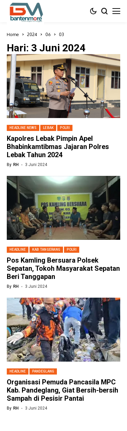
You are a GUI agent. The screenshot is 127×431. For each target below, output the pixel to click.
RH (16, 164)
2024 (32, 34)
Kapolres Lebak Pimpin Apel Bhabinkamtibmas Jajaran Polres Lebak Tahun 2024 (58, 146)
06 (48, 34)
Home (13, 34)
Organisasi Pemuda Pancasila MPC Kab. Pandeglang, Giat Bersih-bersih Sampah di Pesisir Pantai (62, 390)
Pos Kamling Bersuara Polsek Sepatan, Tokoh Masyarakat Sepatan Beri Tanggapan (63, 268)
